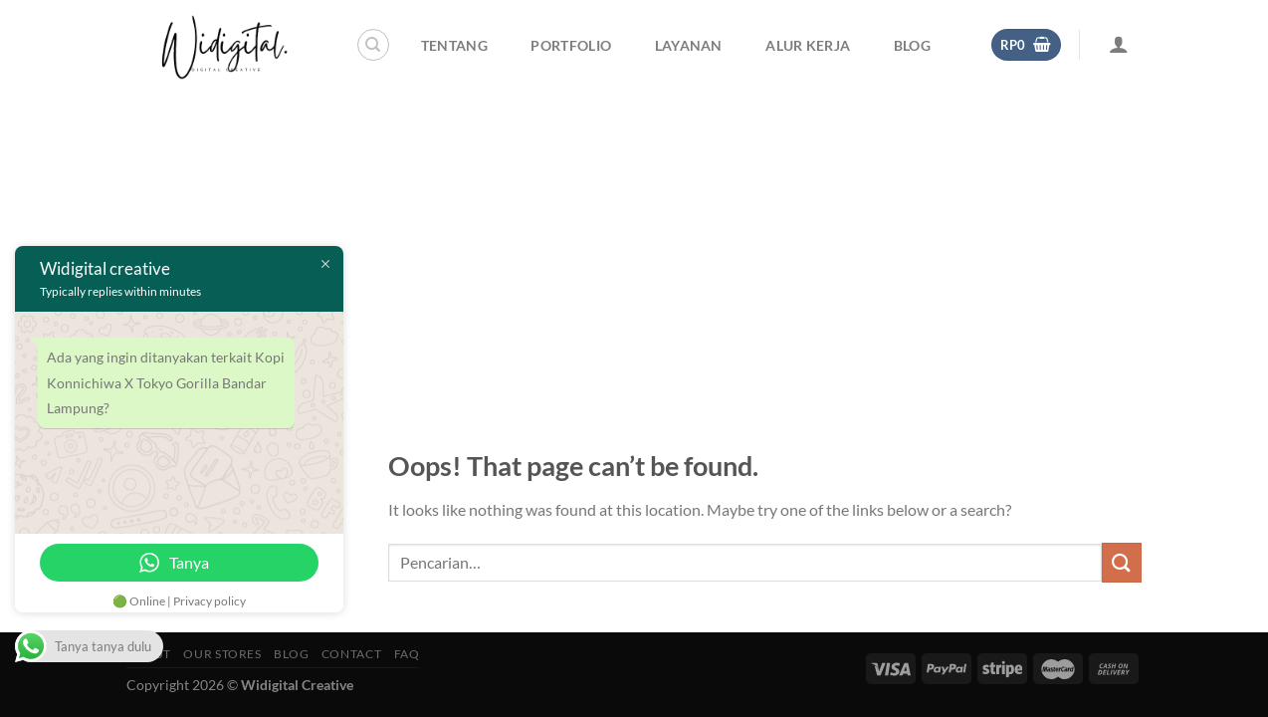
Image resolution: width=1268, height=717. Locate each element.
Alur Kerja (807, 45)
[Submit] (1122, 562)
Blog (912, 45)
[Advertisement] (634, 239)
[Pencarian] (373, 45)
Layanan (689, 45)
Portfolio (570, 45)
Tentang (454, 45)
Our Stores (222, 653)
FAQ (407, 653)
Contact (351, 653)
